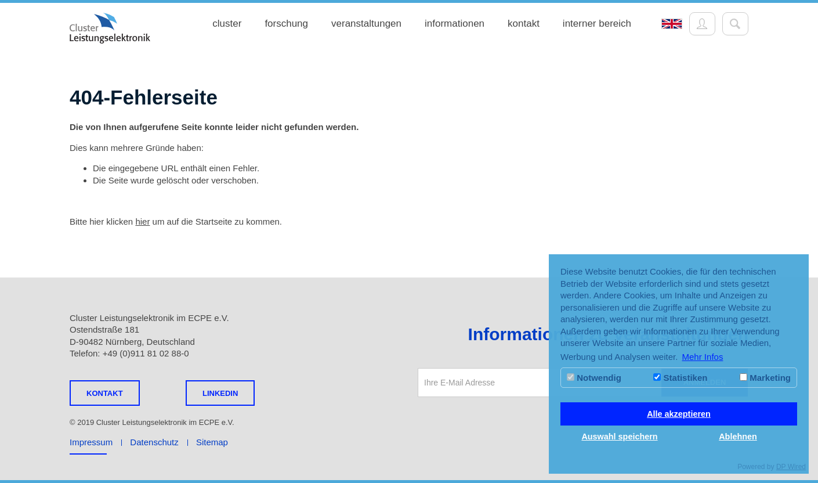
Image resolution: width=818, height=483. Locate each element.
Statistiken (680, 378)
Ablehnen (738, 436)
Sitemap (212, 442)
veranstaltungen (366, 23)
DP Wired (791, 467)
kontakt (524, 23)
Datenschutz (154, 442)
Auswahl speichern (619, 436)
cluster (226, 23)
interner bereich (597, 23)
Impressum (91, 442)
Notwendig (594, 378)
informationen (454, 23)
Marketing (765, 378)
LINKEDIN (220, 393)
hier (142, 221)
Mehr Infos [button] (702, 357)
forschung (286, 23)
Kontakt (104, 393)
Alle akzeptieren (679, 414)
